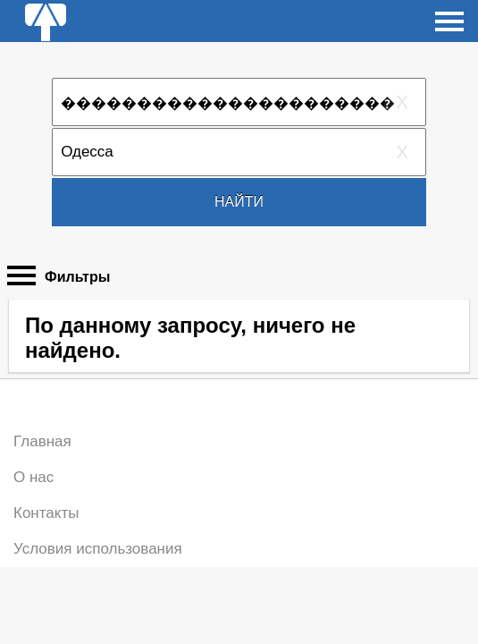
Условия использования (97, 548)
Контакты (46, 512)
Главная (42, 441)
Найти (239, 201)
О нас (33, 477)
